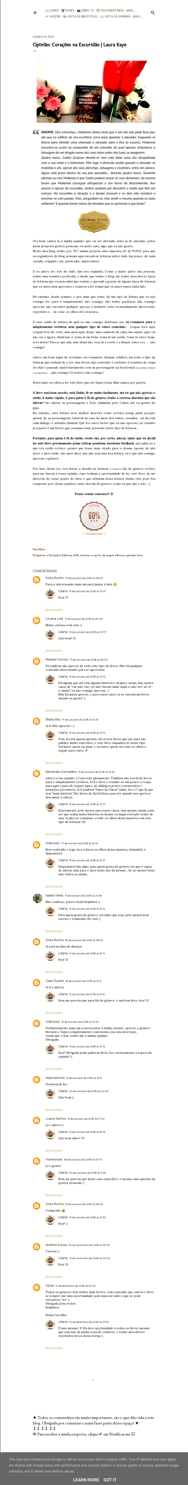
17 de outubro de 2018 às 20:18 (83, 895)
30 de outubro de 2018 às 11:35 (87, 1172)
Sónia (50, 1286)
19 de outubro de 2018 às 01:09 (80, 1021)
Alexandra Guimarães (61, 772)
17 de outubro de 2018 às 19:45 (80, 843)
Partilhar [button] (39, 549)
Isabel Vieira (54, 895)
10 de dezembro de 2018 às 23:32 (89, 1321)
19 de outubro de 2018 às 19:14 (87, 908)
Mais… (131, 10)
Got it (110, 1479)
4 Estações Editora (59, 555)
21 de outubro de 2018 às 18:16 (87, 1131)
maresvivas (54, 1159)
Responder (54, 609)
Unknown (53, 843)
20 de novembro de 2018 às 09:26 (89, 1245)
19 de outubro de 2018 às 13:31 (84, 1077)
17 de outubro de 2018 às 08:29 (84, 578)
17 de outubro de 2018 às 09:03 (84, 618)
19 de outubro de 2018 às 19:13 (87, 860)
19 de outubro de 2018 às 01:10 (87, 676)
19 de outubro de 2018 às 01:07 (87, 632)
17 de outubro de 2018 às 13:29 (80, 719)
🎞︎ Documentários (110, 10)
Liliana (62, 591)
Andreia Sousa (56, 1245)
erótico (84, 555)
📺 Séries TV (85, 10)
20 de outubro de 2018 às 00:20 (89, 1091)
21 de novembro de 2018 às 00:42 (89, 1258)
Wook (89, 533)
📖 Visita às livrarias (115, 16)
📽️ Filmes (67, 10)
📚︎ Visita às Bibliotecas (80, 16)
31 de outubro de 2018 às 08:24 (84, 1204)
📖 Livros (52, 10)
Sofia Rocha (54, 578)
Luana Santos (56, 1118)
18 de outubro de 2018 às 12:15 (83, 981)
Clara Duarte (55, 981)
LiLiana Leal (54, 619)
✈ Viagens (53, 16)
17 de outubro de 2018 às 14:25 (96, 771)
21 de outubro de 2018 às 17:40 (86, 1118)
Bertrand (98, 533)
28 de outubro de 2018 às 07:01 (83, 1159)
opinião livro (134, 555)
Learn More (86, 1479)
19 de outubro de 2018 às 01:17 (87, 804)
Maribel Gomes (57, 659)
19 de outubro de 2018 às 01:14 (87, 732)
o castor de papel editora (108, 555)
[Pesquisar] (152, 12)
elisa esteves (55, 1078)
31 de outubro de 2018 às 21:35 (87, 1217)
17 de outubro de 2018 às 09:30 (89, 659)
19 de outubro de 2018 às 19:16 (87, 1046)
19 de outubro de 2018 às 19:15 (87, 994)
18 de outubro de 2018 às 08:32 (84, 940)
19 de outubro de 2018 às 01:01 (87, 591)
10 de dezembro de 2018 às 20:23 (75, 1285)
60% (76, 555)
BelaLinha (53, 719)
